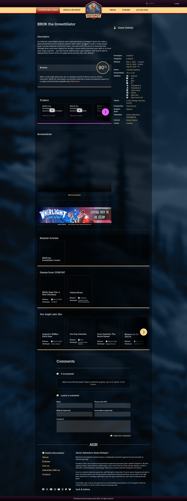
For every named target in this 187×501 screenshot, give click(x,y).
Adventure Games (48, 10)
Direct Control (131, 120)
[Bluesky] (70, 489)
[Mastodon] (66, 489)
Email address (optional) (103, 411)
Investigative (131, 117)
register (117, 382)
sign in (108, 382)
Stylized (129, 109)
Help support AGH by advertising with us (79, 224)
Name (59, 402)
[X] (47, 489)
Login (177, 4)
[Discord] (51, 489)
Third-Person (131, 106)
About (45, 457)
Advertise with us (51, 470)
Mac (132, 81)
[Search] (158, 3)
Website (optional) (63, 411)
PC (132, 83)
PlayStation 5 (136, 88)
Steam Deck (135, 90)
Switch (133, 93)
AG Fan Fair (142, 10)
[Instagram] (55, 489)
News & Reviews (71, 10)
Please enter (100, 402)
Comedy (129, 70)
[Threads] (63, 489)
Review (43, 67)
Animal (129, 103)
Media (113, 10)
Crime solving (131, 100)
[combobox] (158, 3)
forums (93, 384)
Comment (60, 419)
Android (134, 76)
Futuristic (141, 100)
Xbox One (134, 95)
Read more (75, 81)
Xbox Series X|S (137, 97)
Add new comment (120, 436)
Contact (46, 474)
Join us (45, 466)
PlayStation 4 (136, 85)
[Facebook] (43, 489)
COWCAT (129, 55)
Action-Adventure (133, 115)
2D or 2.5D (130, 73)
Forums (126, 10)
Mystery (136, 70)
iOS (132, 78)
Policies (46, 461)
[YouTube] (59, 489)
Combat (129, 123)
